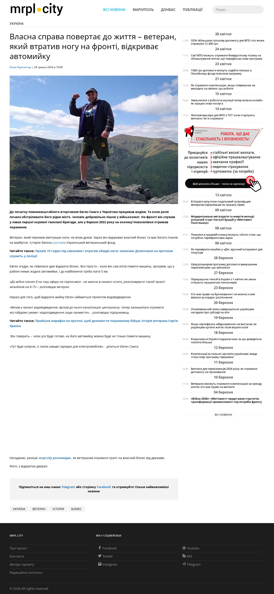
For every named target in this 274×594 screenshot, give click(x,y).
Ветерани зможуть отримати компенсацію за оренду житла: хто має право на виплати (226, 385)
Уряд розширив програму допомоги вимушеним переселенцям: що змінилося (224, 266)
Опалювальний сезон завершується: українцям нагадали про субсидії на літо (222, 311)
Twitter (105, 556)
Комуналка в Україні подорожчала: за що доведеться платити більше (226, 340)
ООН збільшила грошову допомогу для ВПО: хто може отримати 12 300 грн (227, 42)
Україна (17, 23)
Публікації (193, 9)
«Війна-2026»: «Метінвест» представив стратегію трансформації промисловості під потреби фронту (226, 400)
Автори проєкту (22, 564)
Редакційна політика (26, 572)
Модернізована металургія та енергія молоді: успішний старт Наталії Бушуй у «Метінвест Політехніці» (223, 219)
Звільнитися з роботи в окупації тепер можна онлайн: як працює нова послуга (227, 102)
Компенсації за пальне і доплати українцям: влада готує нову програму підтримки (224, 355)
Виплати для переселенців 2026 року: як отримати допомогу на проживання (224, 370)
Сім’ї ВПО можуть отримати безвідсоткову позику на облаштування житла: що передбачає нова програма (226, 57)
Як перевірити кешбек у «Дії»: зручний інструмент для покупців (226, 251)
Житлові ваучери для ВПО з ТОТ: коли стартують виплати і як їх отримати (223, 117)
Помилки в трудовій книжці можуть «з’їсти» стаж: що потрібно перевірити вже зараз (226, 236)
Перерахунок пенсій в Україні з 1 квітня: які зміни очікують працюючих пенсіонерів (223, 281)
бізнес (76, 509)
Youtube (190, 548)
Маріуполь (143, 9)
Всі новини (114, 9)
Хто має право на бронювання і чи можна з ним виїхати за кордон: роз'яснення (223, 296)
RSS (187, 556)
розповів (60, 243)
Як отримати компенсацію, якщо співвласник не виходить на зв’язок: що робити (223, 87)
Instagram (107, 564)
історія (58, 509)
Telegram (68, 487)
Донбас (168, 9)
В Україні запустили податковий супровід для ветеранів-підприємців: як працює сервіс (221, 203)
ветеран (39, 509)
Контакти (17, 556)
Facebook (104, 487)
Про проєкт (18, 548)
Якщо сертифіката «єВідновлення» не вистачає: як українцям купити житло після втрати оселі (224, 326)
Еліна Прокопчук (20, 67)
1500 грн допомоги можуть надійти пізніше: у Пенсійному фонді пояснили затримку (221, 72)
